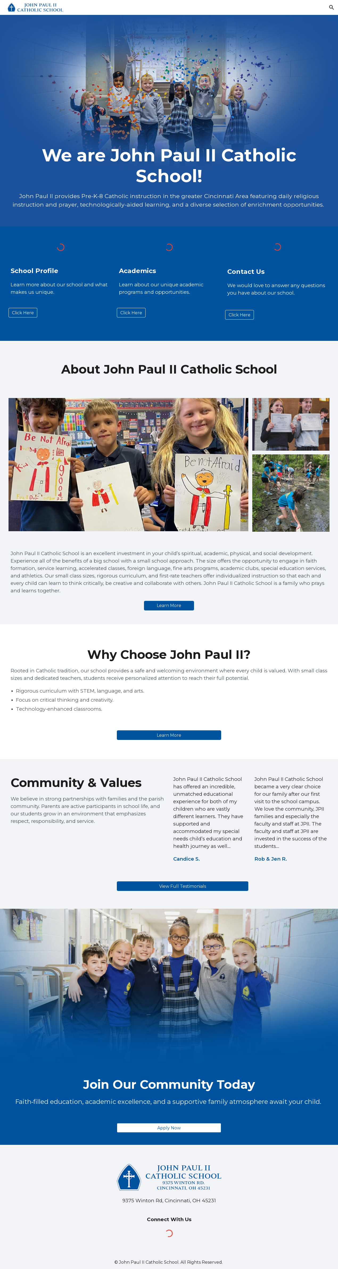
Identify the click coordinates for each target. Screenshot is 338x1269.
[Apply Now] (169, 1128)
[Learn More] (169, 605)
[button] (331, 7)
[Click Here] (23, 313)
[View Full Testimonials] (182, 886)
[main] (169, 165)
